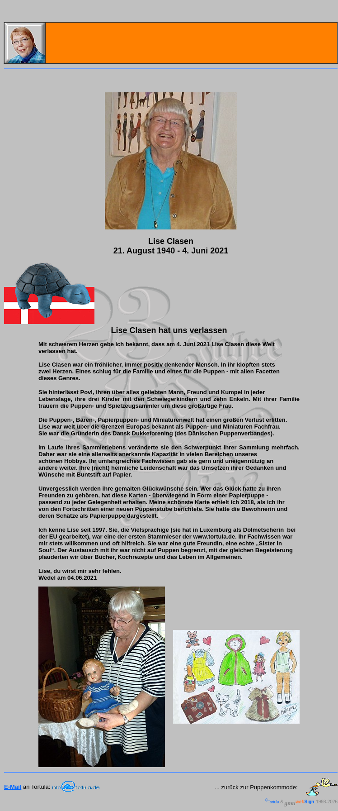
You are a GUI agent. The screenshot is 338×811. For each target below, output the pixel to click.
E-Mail (12, 786)
